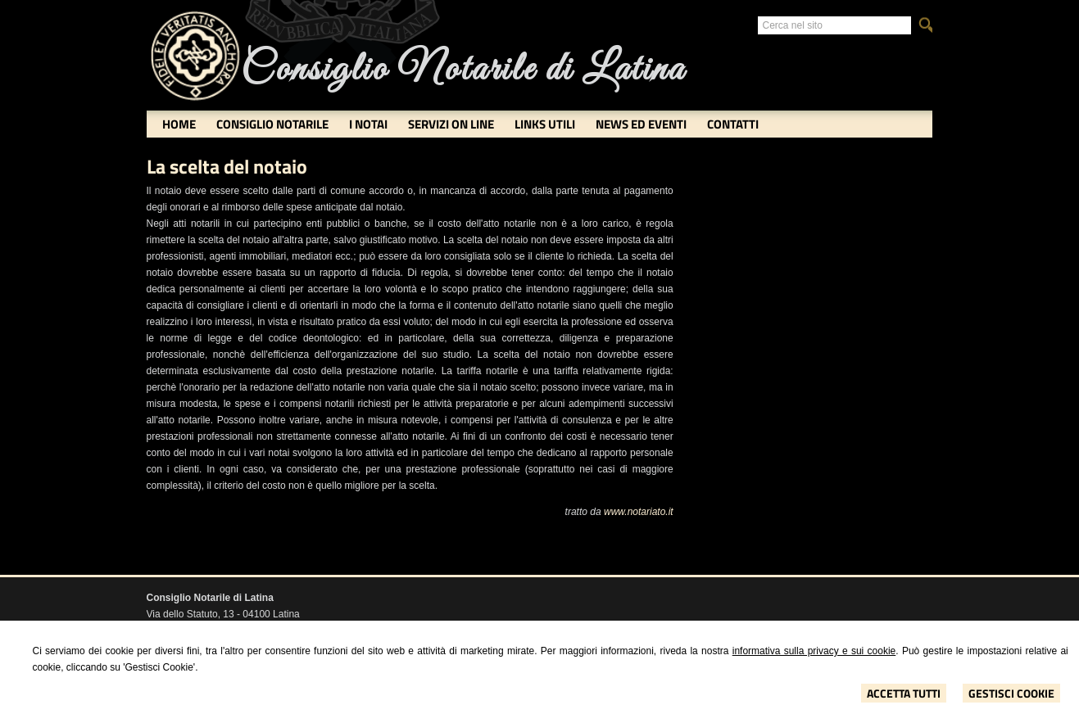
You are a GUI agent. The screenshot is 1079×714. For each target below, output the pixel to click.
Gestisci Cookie (1011, 693)
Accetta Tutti (904, 693)
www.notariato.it (638, 511)
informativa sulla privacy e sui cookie (814, 651)
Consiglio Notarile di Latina (463, 70)
